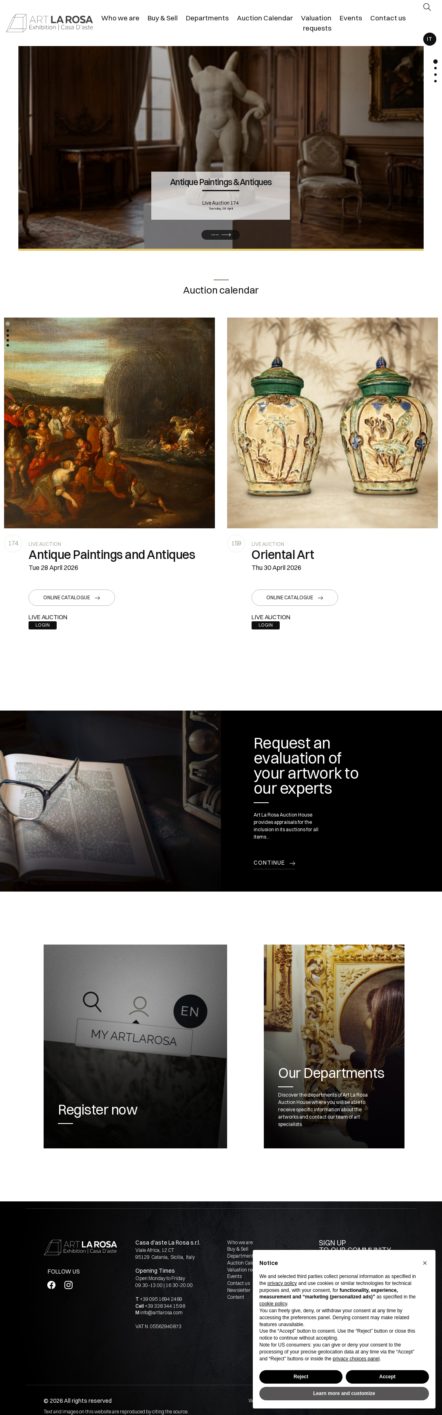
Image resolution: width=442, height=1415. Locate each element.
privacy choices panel (356, 1359)
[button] (8, 323)
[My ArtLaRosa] (427, 23)
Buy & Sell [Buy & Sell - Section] (163, 17)
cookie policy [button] (273, 1304)
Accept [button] (387, 1377)
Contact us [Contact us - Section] (388, 17)
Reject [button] (301, 1377)
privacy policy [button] (282, 1283)
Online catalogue (66, 597)
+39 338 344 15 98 (165, 1306)
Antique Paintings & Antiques (221, 179)
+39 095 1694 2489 (161, 1299)
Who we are (240, 1242)
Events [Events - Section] (351, 17)
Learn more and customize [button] (344, 1393)
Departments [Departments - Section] (207, 17)
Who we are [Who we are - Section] (120, 17)
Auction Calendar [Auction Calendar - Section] (265, 17)
